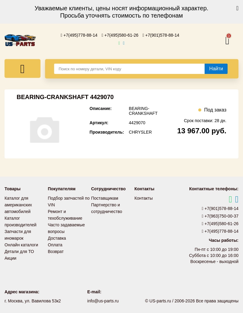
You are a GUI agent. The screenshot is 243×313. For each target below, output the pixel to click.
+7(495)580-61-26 (120, 35)
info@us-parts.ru (103, 300)
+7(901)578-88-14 (161, 35)
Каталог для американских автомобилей (18, 205)
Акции (10, 258)
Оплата (55, 244)
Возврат (56, 251)
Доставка (57, 238)
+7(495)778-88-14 (79, 35)
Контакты (143, 198)
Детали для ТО (19, 251)
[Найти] (216, 69)
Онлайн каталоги (21, 244)
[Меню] (22, 68)
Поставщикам (104, 198)
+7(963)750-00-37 (220, 216)
